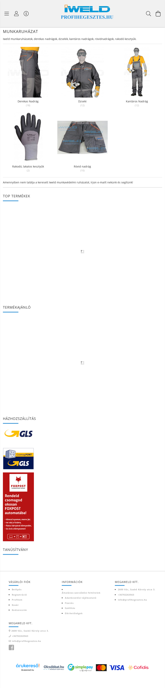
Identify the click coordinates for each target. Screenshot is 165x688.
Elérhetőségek (74, 624)
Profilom (17, 610)
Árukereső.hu (27, 681)
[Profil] (16, 13)
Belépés (16, 600)
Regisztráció (19, 605)
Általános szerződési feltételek (81, 604)
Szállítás (70, 619)
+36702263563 (126, 605)
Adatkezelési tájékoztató (80, 609)
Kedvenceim (19, 621)
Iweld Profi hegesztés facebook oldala (11, 659)
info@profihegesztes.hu (132, 610)
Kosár (15, 616)
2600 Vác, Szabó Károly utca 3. (136, 600)
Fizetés (69, 614)
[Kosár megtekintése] (158, 13)
